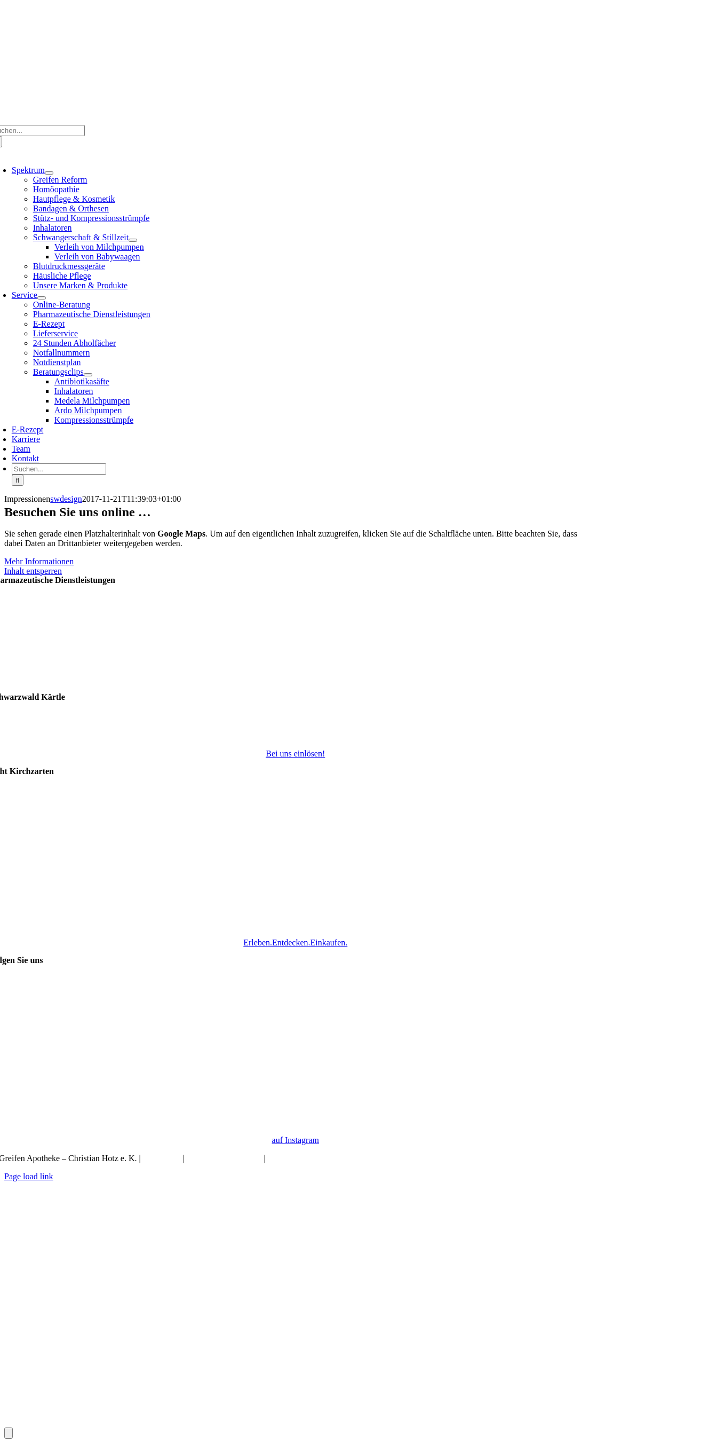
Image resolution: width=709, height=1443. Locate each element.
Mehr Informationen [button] (39, 561)
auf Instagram (295, 1140)
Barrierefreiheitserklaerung (314, 1158)
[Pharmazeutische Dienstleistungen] (295, 687)
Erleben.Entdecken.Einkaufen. (295, 942)
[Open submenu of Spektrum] (49, 173)
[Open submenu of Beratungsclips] (88, 374)
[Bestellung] (296, 1422)
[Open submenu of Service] (41, 297)
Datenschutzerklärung (224, 1158)
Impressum (162, 1158)
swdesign (66, 498)
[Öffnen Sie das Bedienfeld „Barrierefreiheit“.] (8, 1433)
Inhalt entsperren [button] (33, 570)
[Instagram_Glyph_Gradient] (296, 1121)
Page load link (28, 1176)
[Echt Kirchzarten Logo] (295, 924)
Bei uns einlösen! (295, 753)
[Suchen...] (59, 469)
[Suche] (18, 480)
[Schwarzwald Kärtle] (295, 735)
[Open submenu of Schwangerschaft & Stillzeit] (133, 240)
